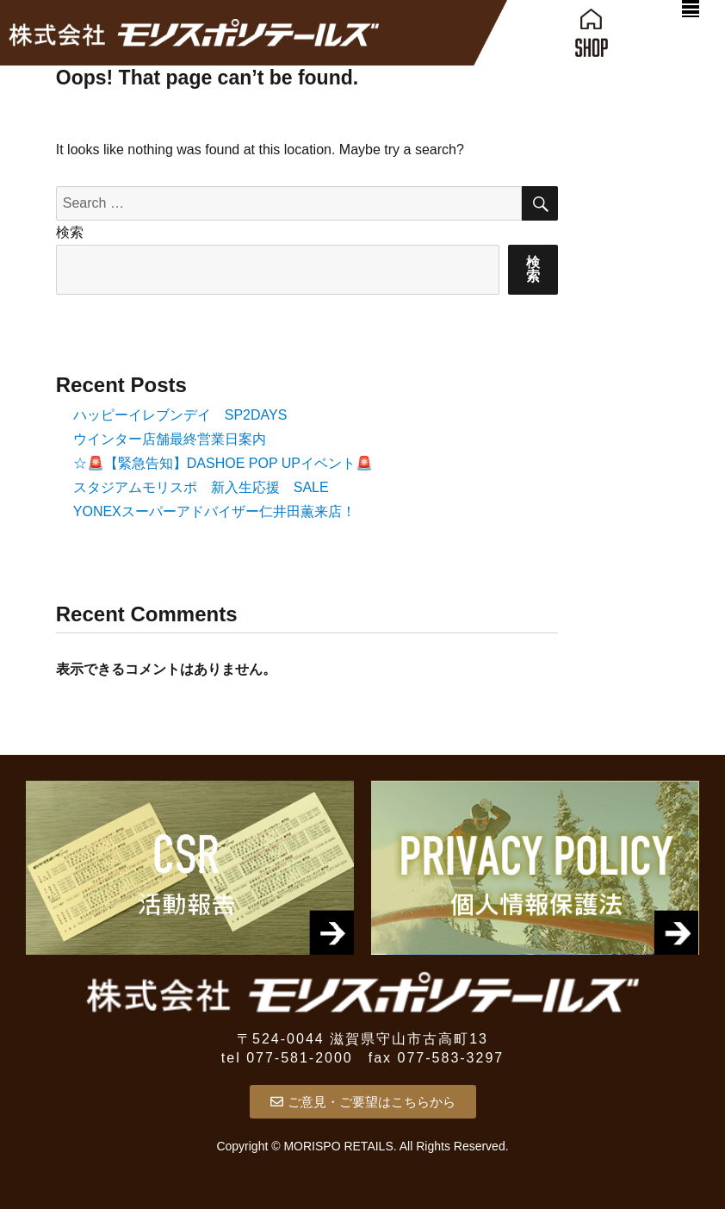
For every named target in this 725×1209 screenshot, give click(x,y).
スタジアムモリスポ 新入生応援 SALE (201, 487)
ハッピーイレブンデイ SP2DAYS (180, 415)
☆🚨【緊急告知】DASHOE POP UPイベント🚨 (223, 463)
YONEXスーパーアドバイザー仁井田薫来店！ (214, 511)
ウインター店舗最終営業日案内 (169, 439)
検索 (70, 232)
